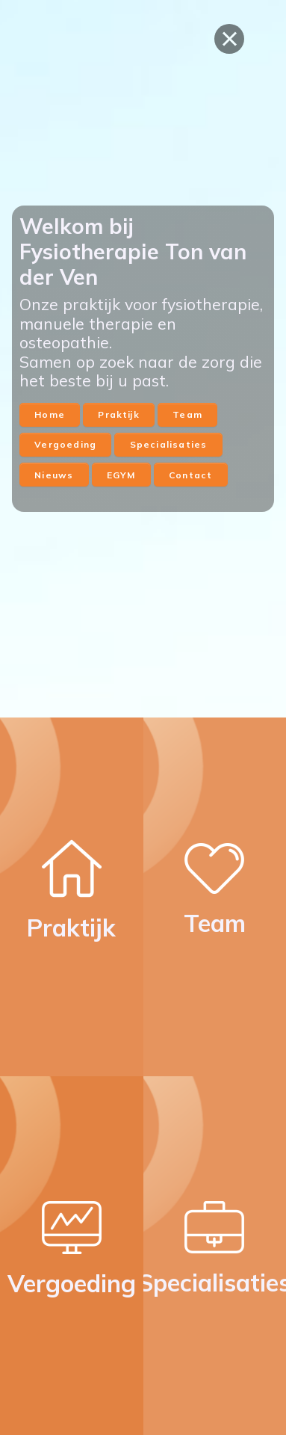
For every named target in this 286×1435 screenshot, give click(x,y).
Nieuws (53, 475)
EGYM (121, 475)
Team (187, 414)
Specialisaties (169, 444)
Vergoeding (65, 444)
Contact (190, 475)
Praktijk (118, 414)
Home (49, 414)
